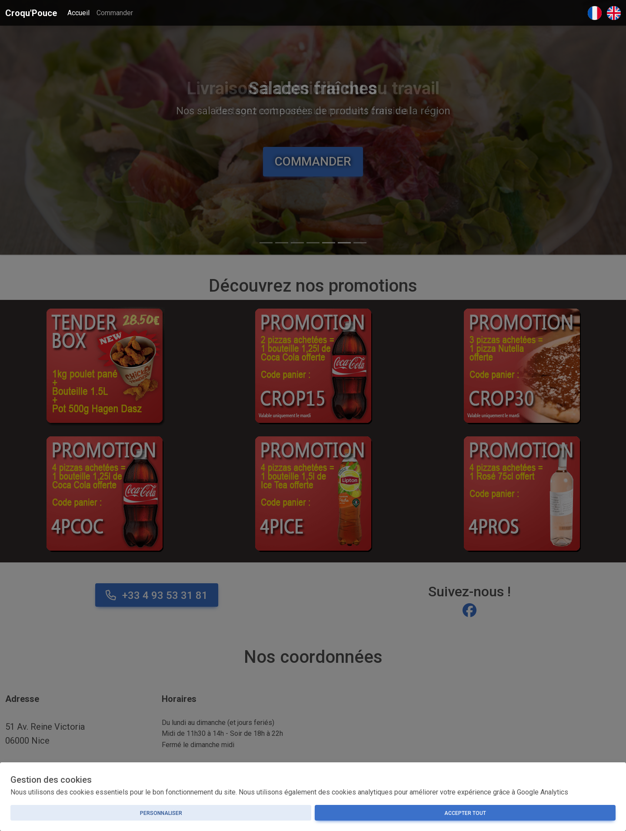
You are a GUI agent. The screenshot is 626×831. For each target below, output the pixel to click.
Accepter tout (465, 813)
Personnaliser (161, 813)
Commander (115, 13)
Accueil (78, 13)
